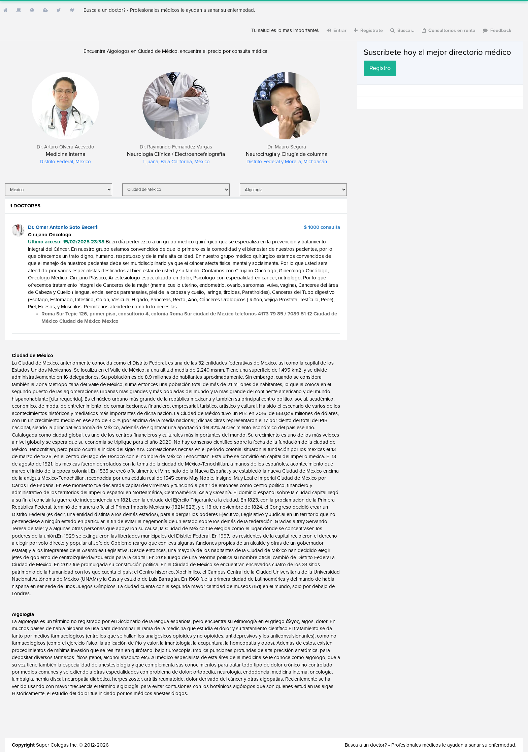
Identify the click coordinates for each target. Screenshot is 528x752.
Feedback (497, 30)
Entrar (336, 30)
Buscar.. (402, 30)
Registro (380, 68)
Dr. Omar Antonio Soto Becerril (63, 227)
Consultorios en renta (448, 30)
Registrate (368, 30)
